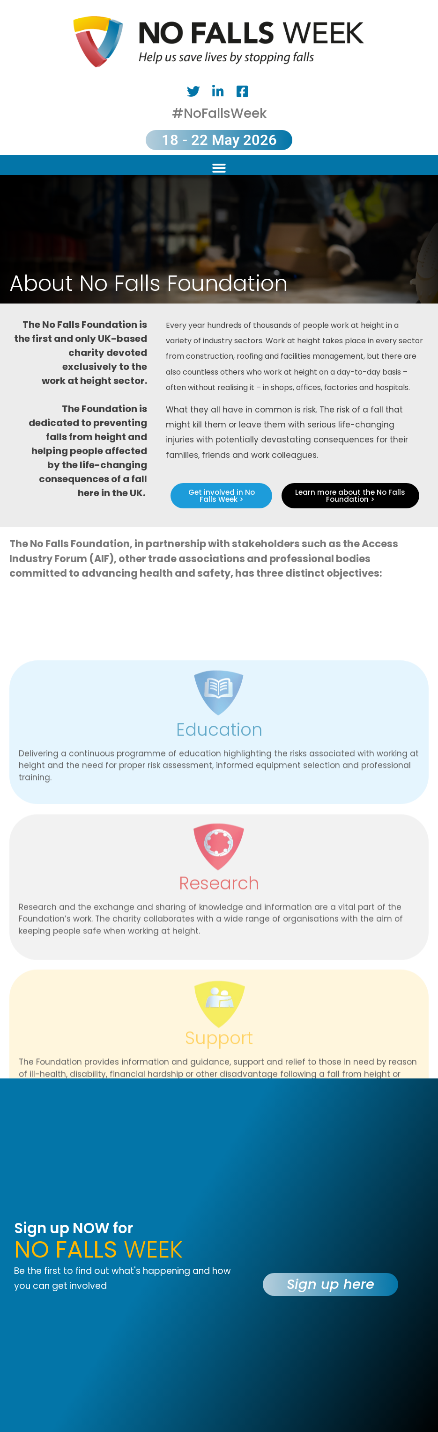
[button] (219, 168)
